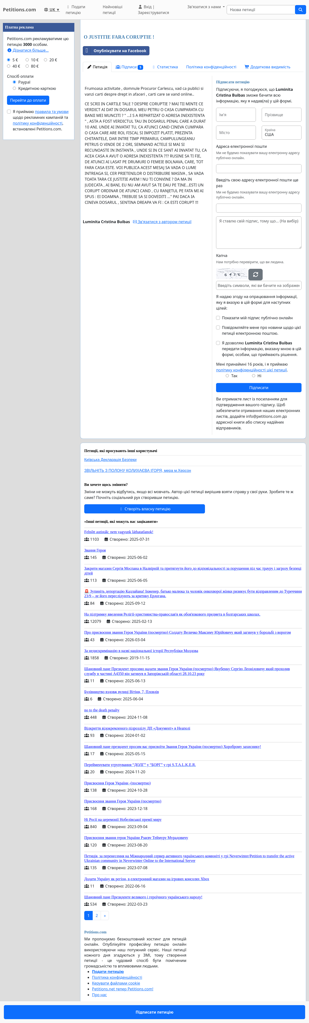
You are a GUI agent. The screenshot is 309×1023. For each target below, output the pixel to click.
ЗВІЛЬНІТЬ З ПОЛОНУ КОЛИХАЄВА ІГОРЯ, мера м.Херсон (137, 471)
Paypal (24, 82)
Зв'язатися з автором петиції (162, 221)
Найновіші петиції (112, 9)
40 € (16, 66)
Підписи (129, 67)
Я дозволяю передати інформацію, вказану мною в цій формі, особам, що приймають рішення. (261, 348)
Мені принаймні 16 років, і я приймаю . (252, 367)
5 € (15, 60)
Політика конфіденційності (211, 67)
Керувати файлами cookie (116, 983)
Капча (221, 255)
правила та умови (52, 111)
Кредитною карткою (37, 88)
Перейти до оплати (28, 100)
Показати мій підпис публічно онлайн (257, 317)
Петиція (97, 67)
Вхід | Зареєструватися (153, 9)
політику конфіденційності (37, 123)
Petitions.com (19, 9)
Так (234, 375)
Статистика (164, 67)
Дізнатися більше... (28, 50)
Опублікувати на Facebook (114, 50)
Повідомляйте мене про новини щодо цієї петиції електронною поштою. (261, 330)
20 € (53, 60)
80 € (35, 66)
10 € (35, 60)
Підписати (258, 387)
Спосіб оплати (20, 76)
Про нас (99, 994)
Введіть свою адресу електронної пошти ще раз (257, 182)
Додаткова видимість (267, 67)
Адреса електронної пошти (241, 146)
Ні (259, 375)
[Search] (261, 9)
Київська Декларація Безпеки (110, 460)
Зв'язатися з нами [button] (204, 6)
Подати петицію (75, 9)
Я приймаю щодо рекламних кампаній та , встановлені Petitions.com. (41, 120)
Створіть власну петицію (144, 509)
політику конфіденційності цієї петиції (251, 370)
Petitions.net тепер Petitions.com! (122, 989)
